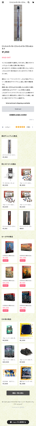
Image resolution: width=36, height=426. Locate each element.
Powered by (18, 407)
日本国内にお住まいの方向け (18, 115)
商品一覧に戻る (18, 393)
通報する (31, 119)
